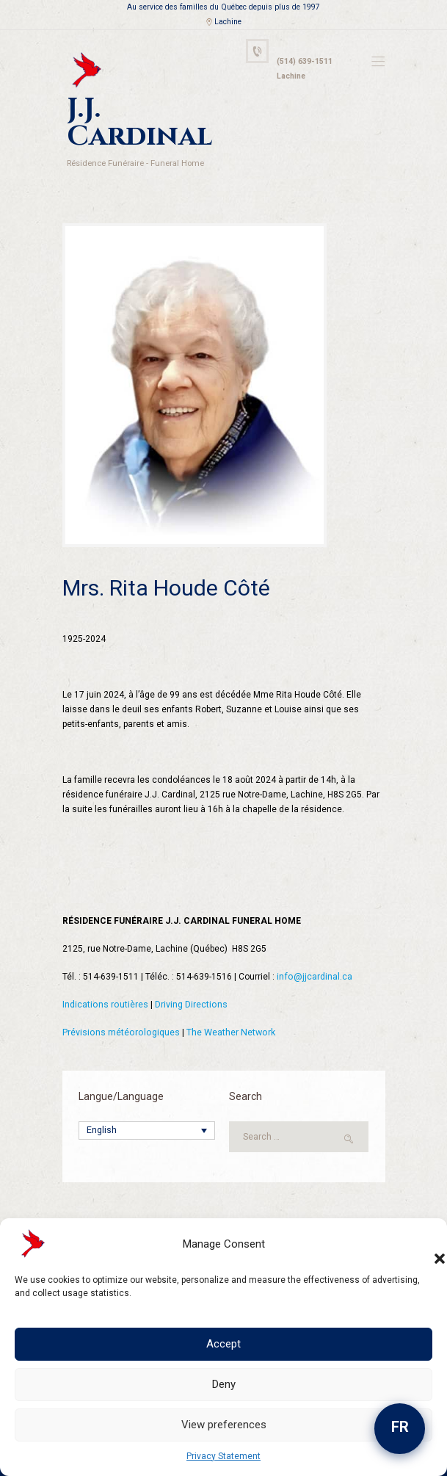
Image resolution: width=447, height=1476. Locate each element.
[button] (425, 1244)
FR (400, 1427)
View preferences (223, 1424)
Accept (223, 1343)
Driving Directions (189, 970)
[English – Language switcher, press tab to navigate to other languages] (147, 1096)
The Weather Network (227, 998)
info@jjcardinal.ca (314, 942)
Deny (224, 1384)
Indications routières (104, 970)
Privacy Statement (223, 1456)
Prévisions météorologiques (119, 998)
